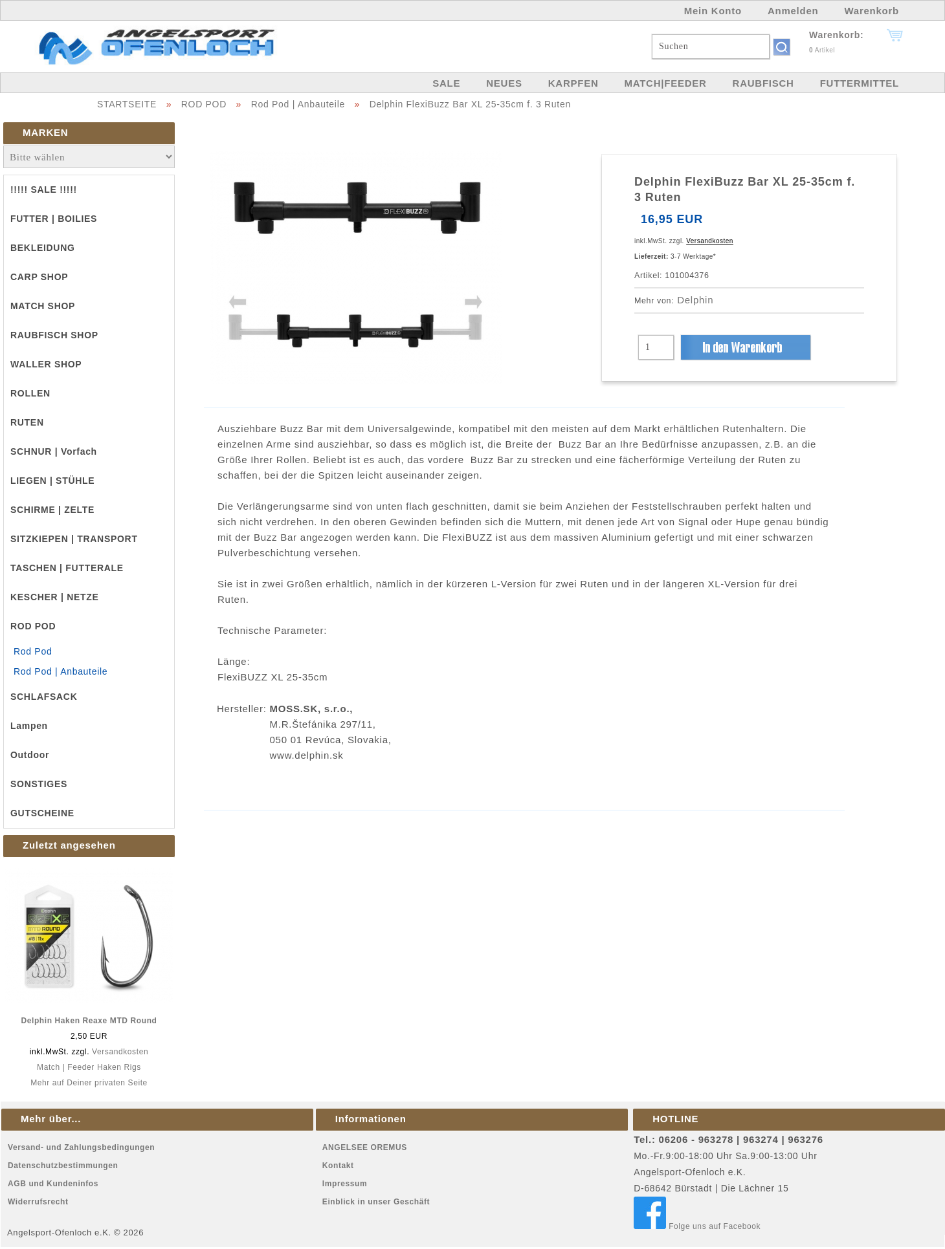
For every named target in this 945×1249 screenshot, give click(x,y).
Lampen (29, 726)
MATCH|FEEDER (665, 83)
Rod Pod (33, 651)
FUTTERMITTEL (859, 83)
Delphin (695, 299)
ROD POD (204, 104)
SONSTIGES (38, 784)
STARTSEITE (127, 104)
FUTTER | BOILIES (53, 218)
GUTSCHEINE (42, 813)
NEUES (504, 83)
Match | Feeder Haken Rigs (89, 1067)
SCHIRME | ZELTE (52, 510)
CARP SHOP (39, 277)
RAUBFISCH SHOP (54, 335)
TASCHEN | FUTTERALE (67, 568)
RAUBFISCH (763, 83)
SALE (446, 83)
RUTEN (27, 422)
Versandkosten (120, 1051)
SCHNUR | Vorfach (53, 451)
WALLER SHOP (46, 364)
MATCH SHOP (42, 306)
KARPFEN (573, 83)
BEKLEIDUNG (42, 248)
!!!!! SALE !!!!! (43, 189)
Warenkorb (871, 10)
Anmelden (793, 10)
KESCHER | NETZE (54, 597)
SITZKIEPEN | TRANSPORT (74, 539)
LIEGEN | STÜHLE (52, 480)
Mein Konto (713, 10)
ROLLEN (30, 393)
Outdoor (29, 755)
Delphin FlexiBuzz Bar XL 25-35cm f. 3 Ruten (470, 104)
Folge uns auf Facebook (697, 1226)
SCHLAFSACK (43, 696)
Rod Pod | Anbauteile (298, 104)
